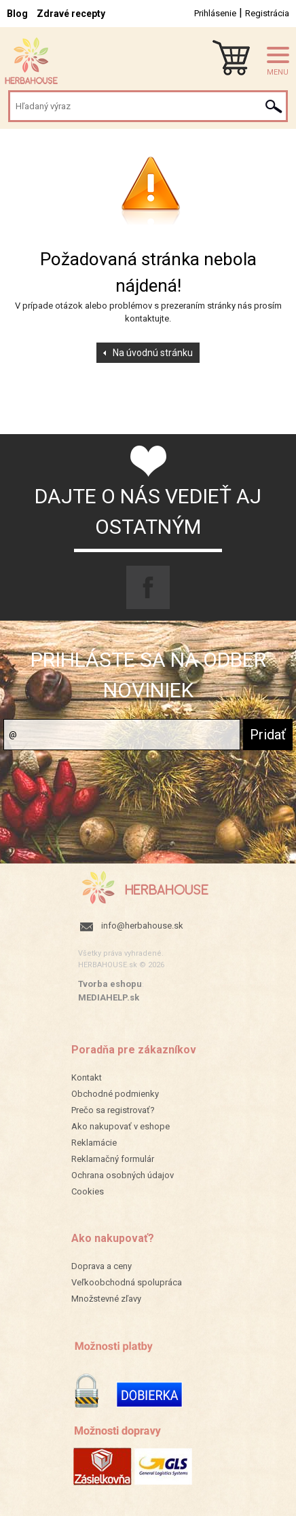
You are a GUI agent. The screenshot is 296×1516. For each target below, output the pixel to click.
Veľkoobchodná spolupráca (126, 1282)
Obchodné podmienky (115, 1094)
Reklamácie (94, 1143)
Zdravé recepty (71, 13)
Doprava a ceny (101, 1266)
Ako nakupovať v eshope (120, 1126)
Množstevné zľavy (106, 1299)
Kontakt (86, 1077)
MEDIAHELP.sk (108, 997)
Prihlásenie (215, 13)
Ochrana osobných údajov (122, 1175)
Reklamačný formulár (112, 1159)
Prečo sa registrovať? (113, 1110)
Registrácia (267, 13)
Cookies (87, 1191)
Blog (17, 13)
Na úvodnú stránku (153, 352)
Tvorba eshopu (110, 984)
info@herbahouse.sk (142, 925)
